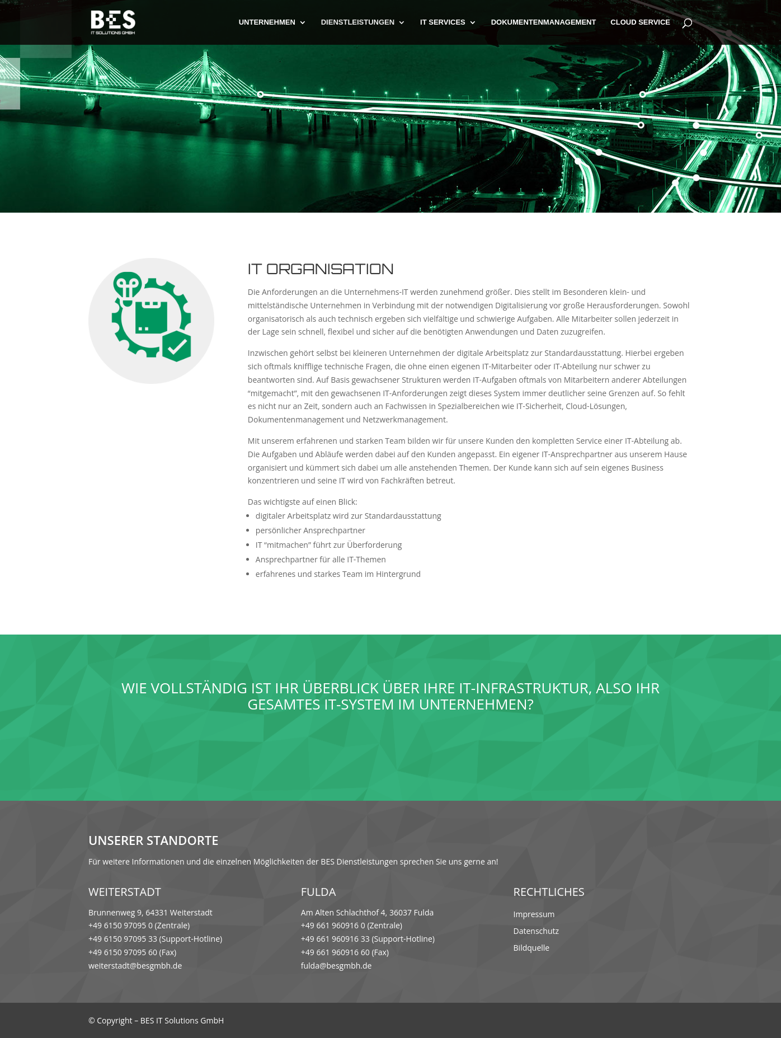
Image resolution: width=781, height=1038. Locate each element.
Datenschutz (536, 931)
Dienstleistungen (357, 22)
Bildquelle (532, 948)
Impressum (534, 914)
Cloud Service (640, 22)
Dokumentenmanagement (543, 22)
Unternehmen (267, 22)
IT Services (442, 22)
